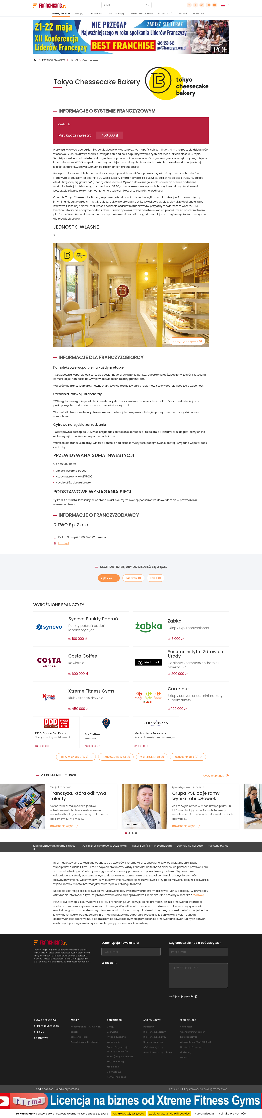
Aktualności (96, 13)
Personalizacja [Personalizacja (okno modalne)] (204, 1113)
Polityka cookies (43, 1089)
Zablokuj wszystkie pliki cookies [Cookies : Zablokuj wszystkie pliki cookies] (169, 1113)
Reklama (183, 13)
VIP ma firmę (114, 1071)
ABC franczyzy (116, 13)
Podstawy (149, 1026)
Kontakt (184, 1057)
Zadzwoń (133, 578)
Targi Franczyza (188, 1036)
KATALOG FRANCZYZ (53, 60)
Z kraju (110, 1026)
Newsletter (186, 1026)
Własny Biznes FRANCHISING (86, 1026)
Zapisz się (109, 962)
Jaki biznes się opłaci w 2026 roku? (110, 846)
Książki (74, 1031)
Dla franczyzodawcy (154, 1036)
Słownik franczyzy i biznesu (158, 1052)
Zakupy (79, 13)
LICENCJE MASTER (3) (188, 757)
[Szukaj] (124, 5)
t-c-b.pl (63, 543)
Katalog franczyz (61, 13)
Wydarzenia (113, 1042)
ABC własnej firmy (153, 1047)
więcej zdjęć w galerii (187, 341)
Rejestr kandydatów (142, 13)
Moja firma (113, 1066)
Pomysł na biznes (116, 1076)
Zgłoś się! (108, 578)
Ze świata (112, 1031)
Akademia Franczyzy (191, 1047)
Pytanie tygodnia (116, 1036)
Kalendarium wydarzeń (192, 1031)
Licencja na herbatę (195, 846)
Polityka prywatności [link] (232, 1113)
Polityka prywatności (67, 1089)
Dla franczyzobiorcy (154, 1031)
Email (155, 578)
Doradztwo (199, 13)
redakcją (198, 895)
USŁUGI (74, 60)
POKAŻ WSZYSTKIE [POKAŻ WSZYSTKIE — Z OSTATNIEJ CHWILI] (216, 775)
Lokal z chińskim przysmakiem (157, 846)
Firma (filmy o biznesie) (120, 1056)
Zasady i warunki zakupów (85, 1042)
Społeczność (165, 13)
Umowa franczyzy (153, 1042)
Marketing (185, 1052)
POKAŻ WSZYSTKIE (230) (76, 757)
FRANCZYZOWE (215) (116, 757)
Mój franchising (115, 1061)
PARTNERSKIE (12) (152, 757)
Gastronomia (90, 60)
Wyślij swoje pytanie (183, 996)
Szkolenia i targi (79, 1036)
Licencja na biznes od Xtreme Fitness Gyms (57, 847)
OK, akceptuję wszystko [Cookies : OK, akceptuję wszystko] (128, 1113)
